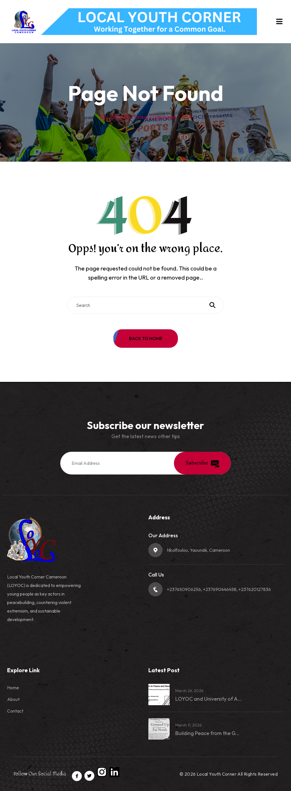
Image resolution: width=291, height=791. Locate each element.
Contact (15, 711)
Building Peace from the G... (207, 733)
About (13, 699)
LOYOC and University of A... (208, 699)
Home (13, 687)
